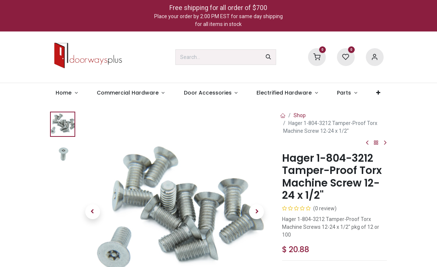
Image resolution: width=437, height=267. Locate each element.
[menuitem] (66, 93)
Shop (300, 115)
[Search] (268, 57)
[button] (92, 211)
